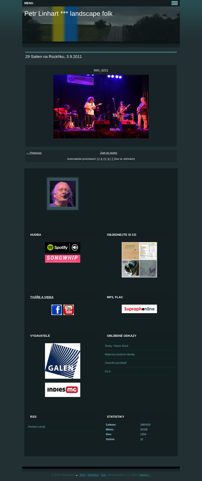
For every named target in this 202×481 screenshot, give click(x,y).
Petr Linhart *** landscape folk (68, 13)
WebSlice (93, 474)
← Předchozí (34, 152)
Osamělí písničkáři (116, 362)
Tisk (103, 474)
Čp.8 (108, 371)
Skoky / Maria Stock (116, 345)
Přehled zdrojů (36, 426)
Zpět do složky (108, 152)
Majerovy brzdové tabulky (120, 354)
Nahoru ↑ (145, 474)
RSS (82, 474)
